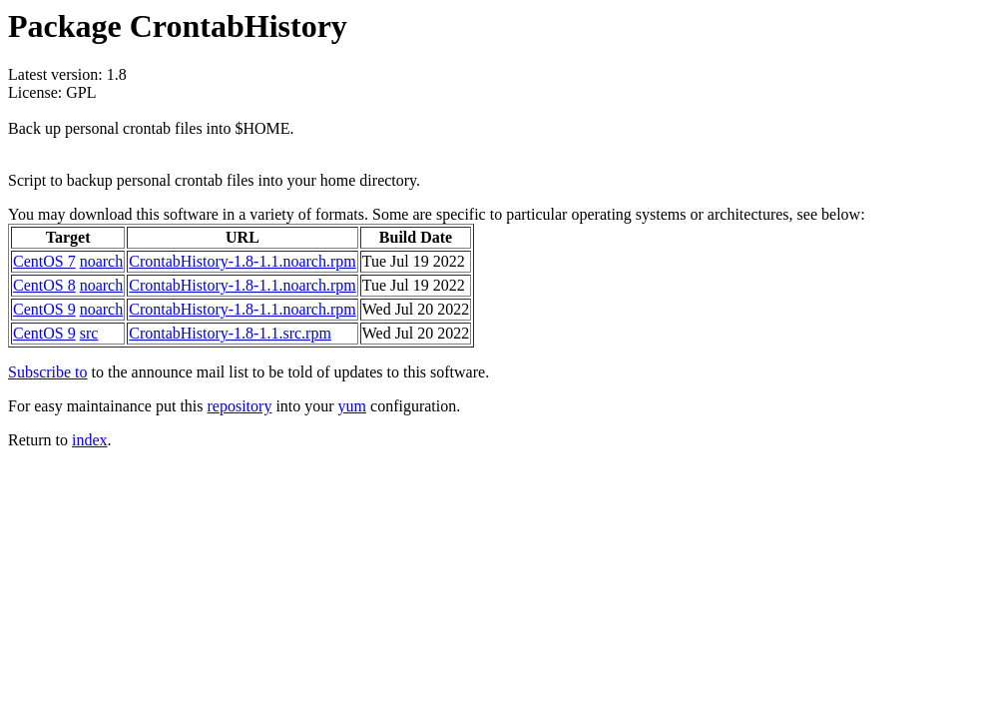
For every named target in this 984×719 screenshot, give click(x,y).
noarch (102, 261)
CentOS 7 (44, 261)
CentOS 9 (44, 309)
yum (352, 405)
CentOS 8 (44, 285)
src (89, 333)
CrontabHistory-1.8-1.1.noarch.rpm (242, 261)
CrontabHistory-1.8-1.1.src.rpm (230, 333)
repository (240, 405)
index (90, 439)
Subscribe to (48, 371)
